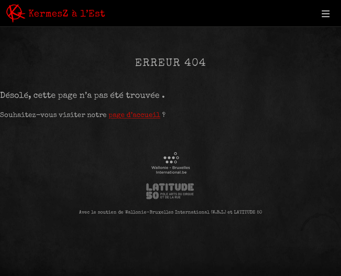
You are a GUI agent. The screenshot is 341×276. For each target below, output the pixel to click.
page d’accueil (134, 115)
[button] (325, 14)
